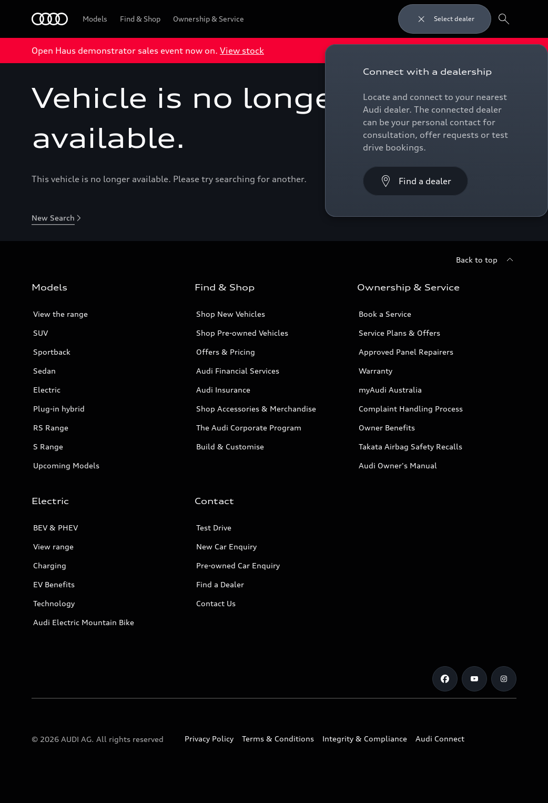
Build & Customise (230, 446)
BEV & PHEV (55, 527)
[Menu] (50, 19)
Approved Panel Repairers (406, 351)
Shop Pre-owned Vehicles (242, 332)
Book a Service (385, 313)
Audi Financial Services (237, 370)
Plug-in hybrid (59, 408)
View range (53, 546)
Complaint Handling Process (411, 408)
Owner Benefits (387, 427)
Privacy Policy (209, 738)
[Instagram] (503, 678)
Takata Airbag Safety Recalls (410, 446)
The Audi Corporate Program (248, 427)
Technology (54, 603)
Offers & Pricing (225, 351)
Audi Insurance (223, 389)
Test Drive (213, 527)
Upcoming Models (66, 465)
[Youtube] (474, 678)
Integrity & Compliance (364, 738)
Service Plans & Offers (399, 332)
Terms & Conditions (278, 738)
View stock (242, 50)
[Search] (503, 19)
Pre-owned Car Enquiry (238, 565)
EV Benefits (54, 584)
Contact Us (216, 603)
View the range (60, 313)
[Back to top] (486, 260)
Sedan (44, 370)
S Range (48, 446)
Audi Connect (439, 738)
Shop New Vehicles (230, 313)
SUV (40, 332)
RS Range (50, 427)
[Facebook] (445, 678)
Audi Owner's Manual (398, 465)
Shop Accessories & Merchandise (256, 408)
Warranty (375, 370)
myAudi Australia (390, 389)
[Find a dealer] (415, 181)
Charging (49, 565)
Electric (46, 389)
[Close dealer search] (444, 19)
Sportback (51, 351)
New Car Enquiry (226, 546)
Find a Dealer (220, 584)
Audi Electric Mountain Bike (83, 622)
